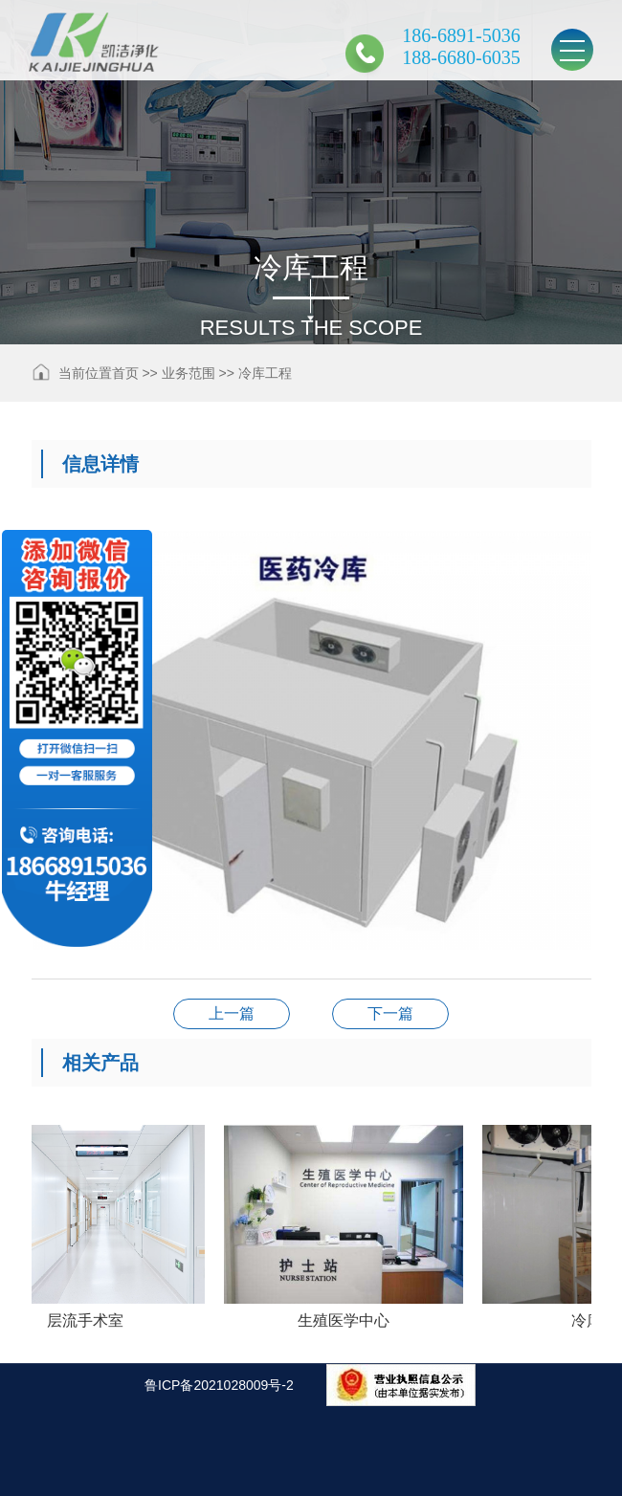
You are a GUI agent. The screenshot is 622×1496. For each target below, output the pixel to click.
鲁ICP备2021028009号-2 (219, 1385)
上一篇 (232, 1013)
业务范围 (188, 373)
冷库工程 (265, 373)
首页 (125, 373)
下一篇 (390, 1013)
